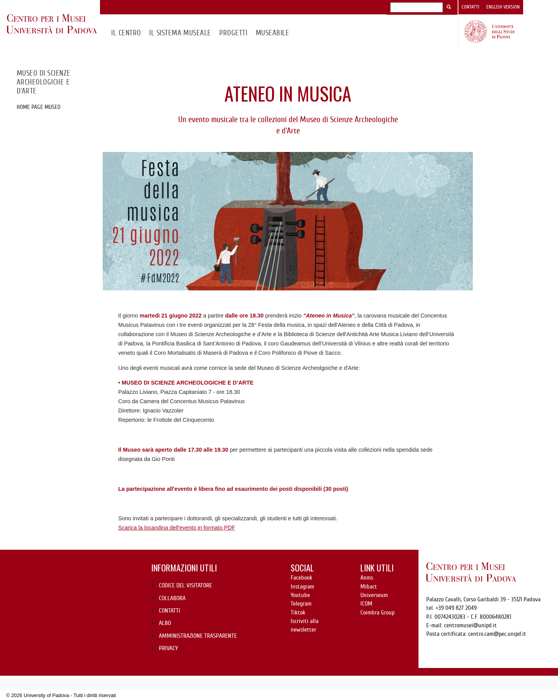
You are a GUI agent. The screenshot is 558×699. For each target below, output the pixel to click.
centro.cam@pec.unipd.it (497, 633)
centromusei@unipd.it (470, 625)
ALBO (165, 623)
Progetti (233, 33)
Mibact (368, 586)
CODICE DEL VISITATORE (185, 585)
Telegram (301, 603)
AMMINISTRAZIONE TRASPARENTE (198, 635)
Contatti (470, 7)
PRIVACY (168, 648)
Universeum (374, 595)
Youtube (300, 595)
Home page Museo (38, 107)
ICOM (366, 603)
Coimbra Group (377, 612)
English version (503, 7)
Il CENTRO (126, 33)
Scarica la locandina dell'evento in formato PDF (176, 528)
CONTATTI (169, 610)
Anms (366, 577)
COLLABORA (172, 598)
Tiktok (298, 612)
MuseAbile (272, 33)
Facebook (301, 577)
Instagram (302, 586)
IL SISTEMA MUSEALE (180, 33)
